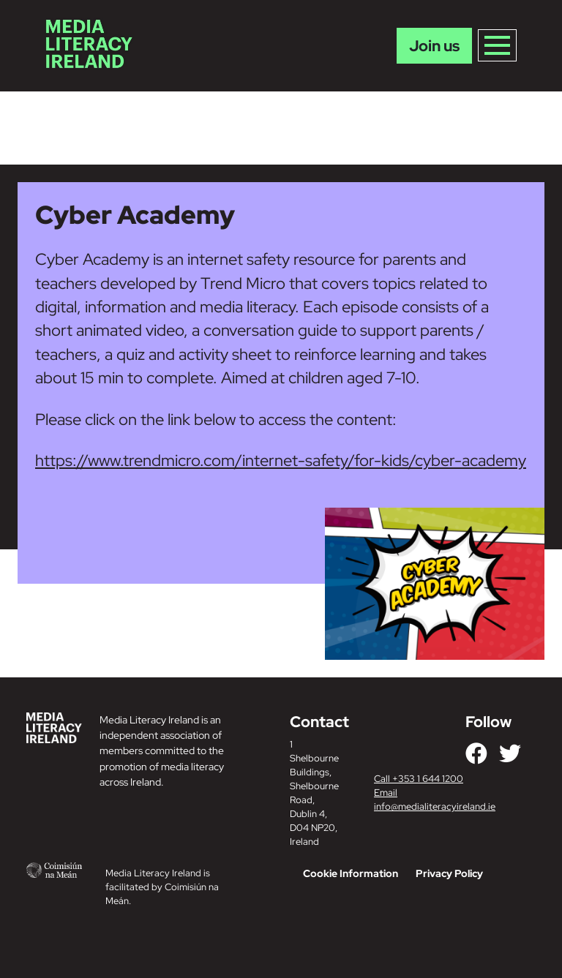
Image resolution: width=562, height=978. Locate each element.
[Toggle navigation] (497, 45)
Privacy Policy (449, 873)
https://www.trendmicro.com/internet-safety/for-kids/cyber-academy (280, 460)
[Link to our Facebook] (476, 753)
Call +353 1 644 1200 (418, 778)
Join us (434, 46)
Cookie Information (350, 873)
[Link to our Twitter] (510, 753)
